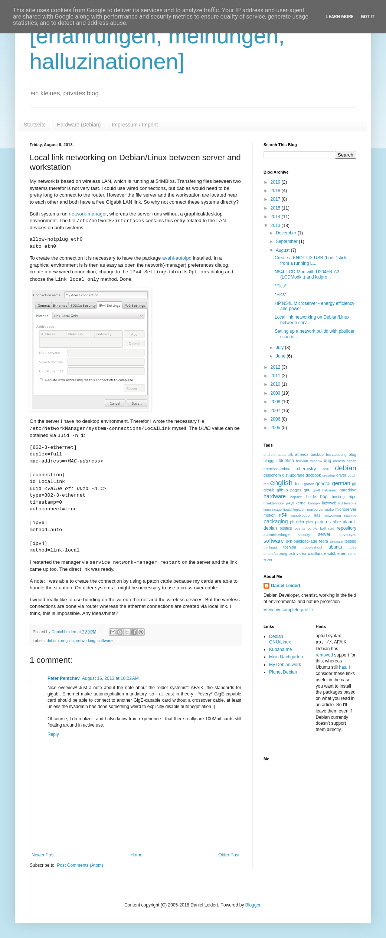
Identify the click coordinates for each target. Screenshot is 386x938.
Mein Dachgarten (286, 656)
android (269, 454)
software (105, 640)
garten (309, 484)
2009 (276, 393)
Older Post (228, 855)
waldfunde (317, 553)
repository (346, 528)
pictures (323, 521)
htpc (352, 496)
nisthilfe (350, 515)
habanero (329, 490)
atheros (301, 454)
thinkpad (270, 547)
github (269, 490)
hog (323, 496)
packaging (276, 521)
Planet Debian (283, 672)
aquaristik (285, 454)
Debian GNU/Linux (280, 639)
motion (269, 515)
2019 (276, 182)
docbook (313, 475)
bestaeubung (336, 454)
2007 (276, 410)
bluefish (286, 460)
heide (311, 496)
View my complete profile (288, 609)
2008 (276, 401)
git (354, 483)
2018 (276, 190)
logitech (299, 509)
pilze (337, 522)
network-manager (88, 214)
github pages (289, 490)
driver (341, 475)
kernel (300, 503)
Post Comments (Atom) (80, 865)
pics (309, 522)
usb (291, 553)
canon (351, 461)
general (322, 483)
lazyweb (329, 503)
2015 (276, 208)
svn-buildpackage (301, 541)
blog (352, 454)
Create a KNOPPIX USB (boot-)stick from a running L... (310, 260)
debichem (272, 475)
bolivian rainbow (309, 461)
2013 (276, 225)
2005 (276, 427)
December (287, 233)
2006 (276, 419)
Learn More (340, 16)
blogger (270, 460)
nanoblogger (301, 515)
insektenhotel (274, 503)
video (301, 553)
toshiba (289, 547)
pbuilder (297, 522)
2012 (276, 367)
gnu (307, 490)
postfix (300, 528)
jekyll (290, 503)
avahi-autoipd (177, 258)
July (280, 347)
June (281, 356)
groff (316, 490)
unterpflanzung (275, 554)
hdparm (296, 497)
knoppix (314, 503)
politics (286, 528)
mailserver (315, 509)
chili (326, 469)
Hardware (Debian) (79, 125)
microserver (346, 509)
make (329, 509)
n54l (283, 515)
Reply (53, 734)
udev (352, 547)
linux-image (273, 509)
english (67, 640)
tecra (323, 541)
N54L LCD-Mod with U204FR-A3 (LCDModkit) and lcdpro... (307, 274)
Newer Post (43, 855)
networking (85, 640)
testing (350, 541)
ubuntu (335, 547)
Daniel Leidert (285, 585)
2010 (276, 384)
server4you (347, 535)
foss (298, 483)
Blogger (253, 905)
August (283, 250)
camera (339, 461)
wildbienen (336, 553)
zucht (268, 560)
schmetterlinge (277, 534)
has (342, 666)
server (324, 534)
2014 (276, 216)
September (287, 241)
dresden (328, 475)
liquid (287, 509)
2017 (276, 199)
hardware (275, 496)
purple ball (317, 528)
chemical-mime (277, 469)
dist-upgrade (293, 475)
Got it (367, 16)
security (304, 535)
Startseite (35, 125)
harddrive (348, 490)
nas (317, 515)
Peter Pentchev (64, 678)
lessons (350, 503)
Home (137, 855)
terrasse (336, 541)
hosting (338, 496)
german (341, 483)
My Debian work (285, 664)
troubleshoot (312, 547)
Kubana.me (280, 649)
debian (53, 640)
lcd (340, 503)
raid (331, 528)
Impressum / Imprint (135, 125)
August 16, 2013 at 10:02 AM (110, 678)
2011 (276, 375)
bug (327, 460)
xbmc (352, 554)
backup (317, 454)
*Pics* (281, 286)
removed (324, 654)
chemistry (306, 468)
